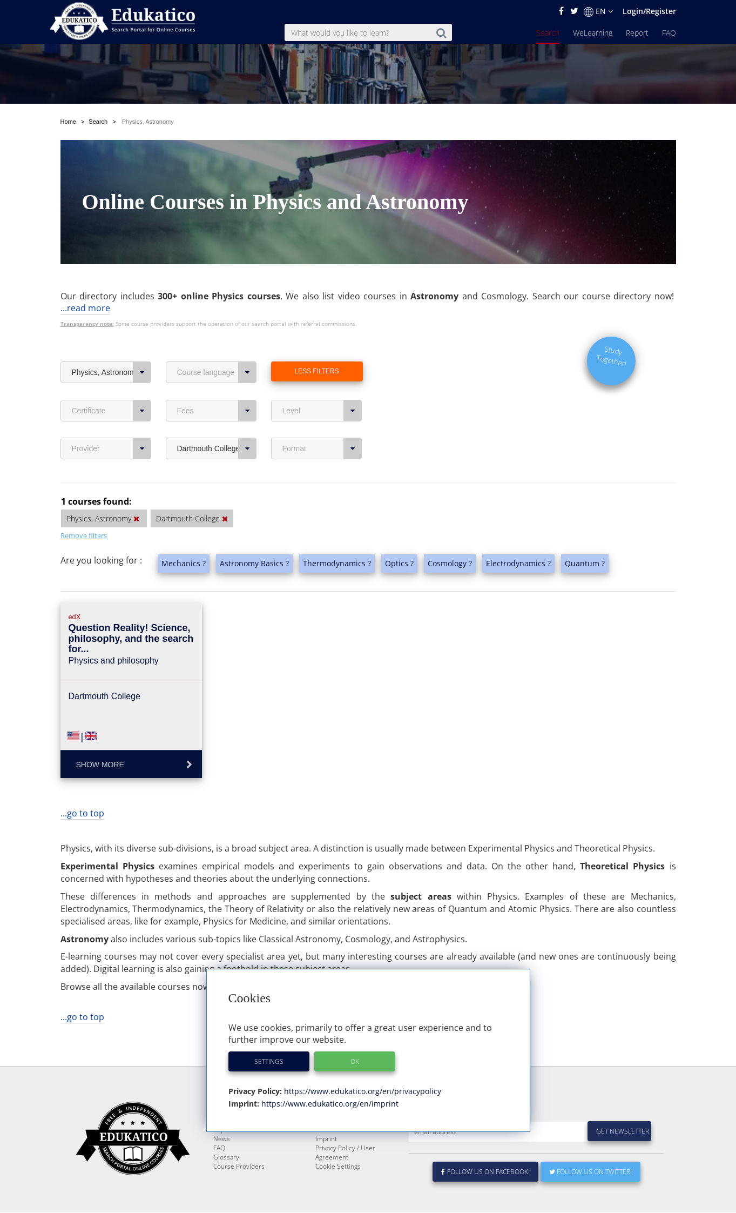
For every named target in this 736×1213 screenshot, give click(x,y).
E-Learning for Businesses (354, 1146)
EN (598, 11)
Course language (216, 372)
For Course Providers (346, 1155)
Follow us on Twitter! (590, 1197)
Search (547, 33)
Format (322, 448)
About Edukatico (339, 1137)
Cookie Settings (338, 1192)
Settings (268, 1061)
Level (322, 410)
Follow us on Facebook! (485, 1197)
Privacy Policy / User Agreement (345, 1178)
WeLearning (592, 33)
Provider (111, 448)
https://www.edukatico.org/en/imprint (329, 1103)
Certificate (111, 410)
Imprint (326, 1164)
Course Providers (239, 1192)
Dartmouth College (216, 448)
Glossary (226, 1183)
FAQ (669, 33)
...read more (85, 308)
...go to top (82, 813)
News (221, 1164)
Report (637, 33)
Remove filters (83, 535)
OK (354, 1061)
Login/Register (649, 11)
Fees (216, 410)
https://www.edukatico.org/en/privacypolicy (361, 1091)
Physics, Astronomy (111, 372)
